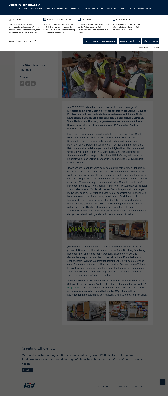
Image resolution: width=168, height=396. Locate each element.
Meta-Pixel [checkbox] (87, 19)
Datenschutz (154, 47)
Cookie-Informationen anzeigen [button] (22, 41)
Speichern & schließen (130, 41)
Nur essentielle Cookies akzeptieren (100, 41)
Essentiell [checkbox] (17, 19)
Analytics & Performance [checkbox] (59, 19)
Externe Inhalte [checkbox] (123, 19)
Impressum (143, 47)
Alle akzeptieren (151, 41)
